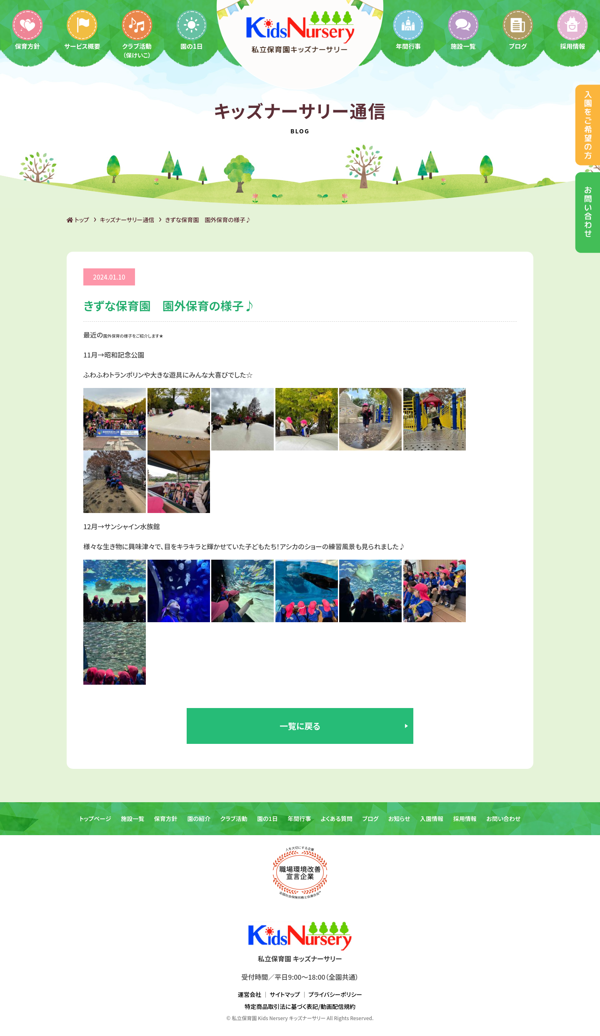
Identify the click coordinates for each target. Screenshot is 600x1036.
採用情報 (465, 818)
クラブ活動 (137, 33)
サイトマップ (285, 994)
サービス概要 (82, 29)
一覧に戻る (300, 726)
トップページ (95, 818)
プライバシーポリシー (335, 994)
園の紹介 (198, 818)
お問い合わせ (503, 818)
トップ (78, 219)
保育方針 (27, 29)
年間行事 (408, 29)
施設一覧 (463, 29)
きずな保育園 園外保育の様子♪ (208, 219)
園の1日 (191, 29)
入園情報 (431, 818)
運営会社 (249, 994)
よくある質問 (336, 818)
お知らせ (399, 818)
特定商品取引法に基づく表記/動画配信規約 (300, 1006)
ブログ (518, 29)
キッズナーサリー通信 (127, 219)
